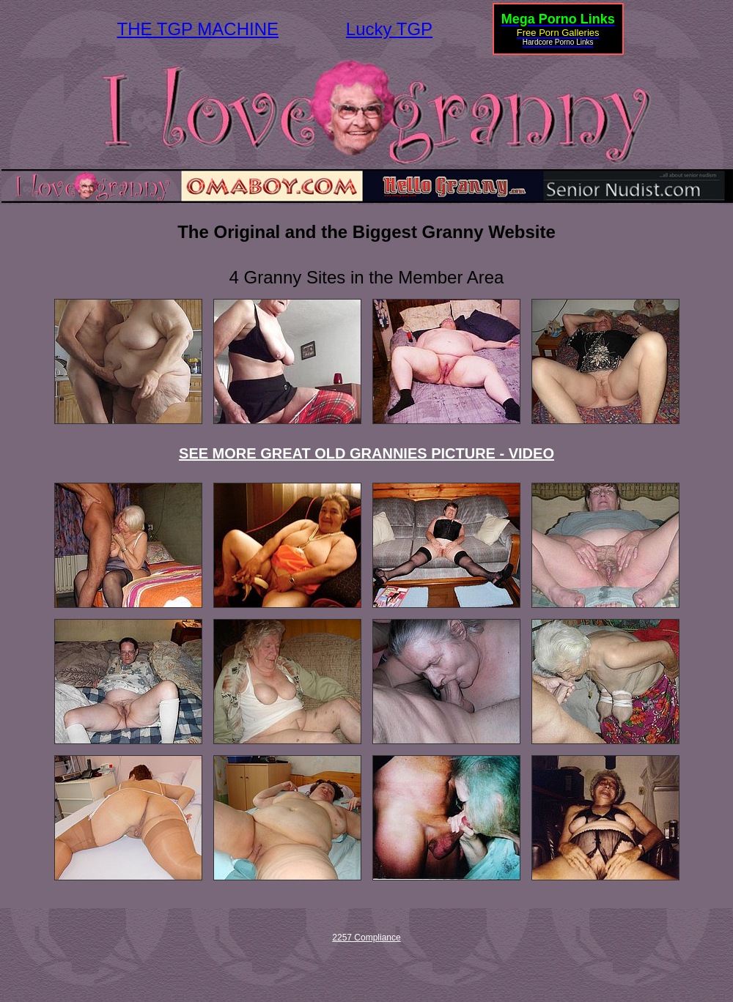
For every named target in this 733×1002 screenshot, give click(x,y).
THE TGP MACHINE (198, 29)
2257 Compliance (366, 937)
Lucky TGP (389, 29)
